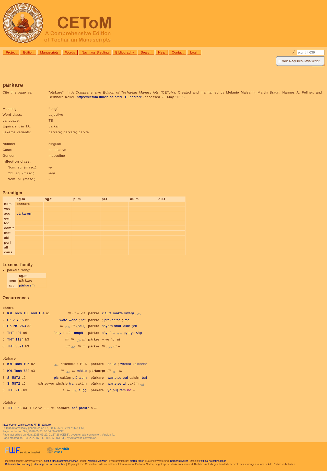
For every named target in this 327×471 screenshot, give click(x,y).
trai (125, 378)
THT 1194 (15, 339)
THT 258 (14, 408)
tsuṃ (83, 378)
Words (70, 52)
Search (146, 52)
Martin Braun (137, 461)
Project (11, 52)
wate (63, 320)
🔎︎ (293, 52)
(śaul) (81, 326)
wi (124, 383)
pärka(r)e (97, 371)
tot (83, 320)
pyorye (129, 333)
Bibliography (124, 52)
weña (73, 320)
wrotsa (125, 364)
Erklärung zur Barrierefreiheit (49, 464)
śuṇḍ (83, 390)
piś (56, 378)
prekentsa (112, 320)
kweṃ (129, 313)
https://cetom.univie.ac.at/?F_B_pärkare (109, 97)
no (129, 390)
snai (117, 326)
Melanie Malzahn (97, 461)
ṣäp (139, 333)
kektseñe (140, 364)
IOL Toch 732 (18, 371)
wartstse (114, 378)
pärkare (97, 364)
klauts (107, 313)
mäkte (118, 313)
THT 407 (14, 333)
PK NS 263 (16, 326)
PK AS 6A (15, 320)
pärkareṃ (24, 213)
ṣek (134, 326)
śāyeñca (108, 333)
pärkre (93, 313)
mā (127, 320)
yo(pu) (113, 390)
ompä (78, 333)
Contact (177, 52)
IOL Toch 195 (18, 364)
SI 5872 (13, 378)
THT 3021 (15, 346)
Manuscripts (49, 52)
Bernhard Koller (179, 461)
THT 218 (14, 390)
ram (123, 390)
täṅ (75, 408)
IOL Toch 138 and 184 (25, 313)
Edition (28, 52)
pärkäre (63, 408)
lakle (126, 326)
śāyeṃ (107, 326)
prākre (84, 408)
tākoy (57, 333)
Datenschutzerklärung (17, 464)
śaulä (112, 364)
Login (194, 52)
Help (161, 52)
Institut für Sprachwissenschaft (60, 461)
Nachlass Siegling (95, 52)
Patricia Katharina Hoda (212, 461)
